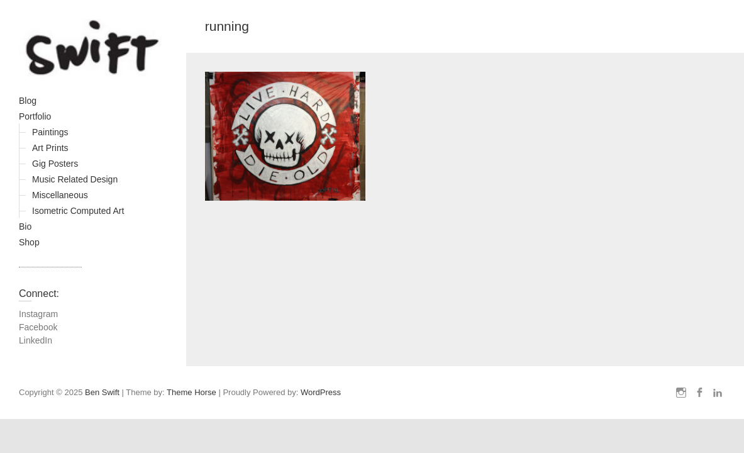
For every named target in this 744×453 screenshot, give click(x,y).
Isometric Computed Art (78, 211)
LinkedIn (35, 340)
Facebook (38, 327)
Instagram (38, 314)
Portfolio (35, 116)
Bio (25, 226)
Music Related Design (75, 179)
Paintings (50, 132)
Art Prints (50, 148)
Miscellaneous (60, 195)
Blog (27, 101)
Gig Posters (55, 164)
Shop (29, 242)
